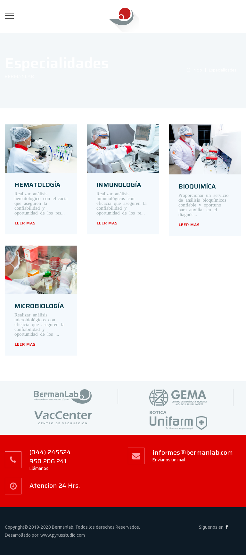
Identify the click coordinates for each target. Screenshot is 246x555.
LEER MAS (25, 223)
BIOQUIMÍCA (197, 186)
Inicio (194, 70)
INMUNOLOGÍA (118, 185)
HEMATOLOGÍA (37, 185)
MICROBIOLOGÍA (39, 306)
